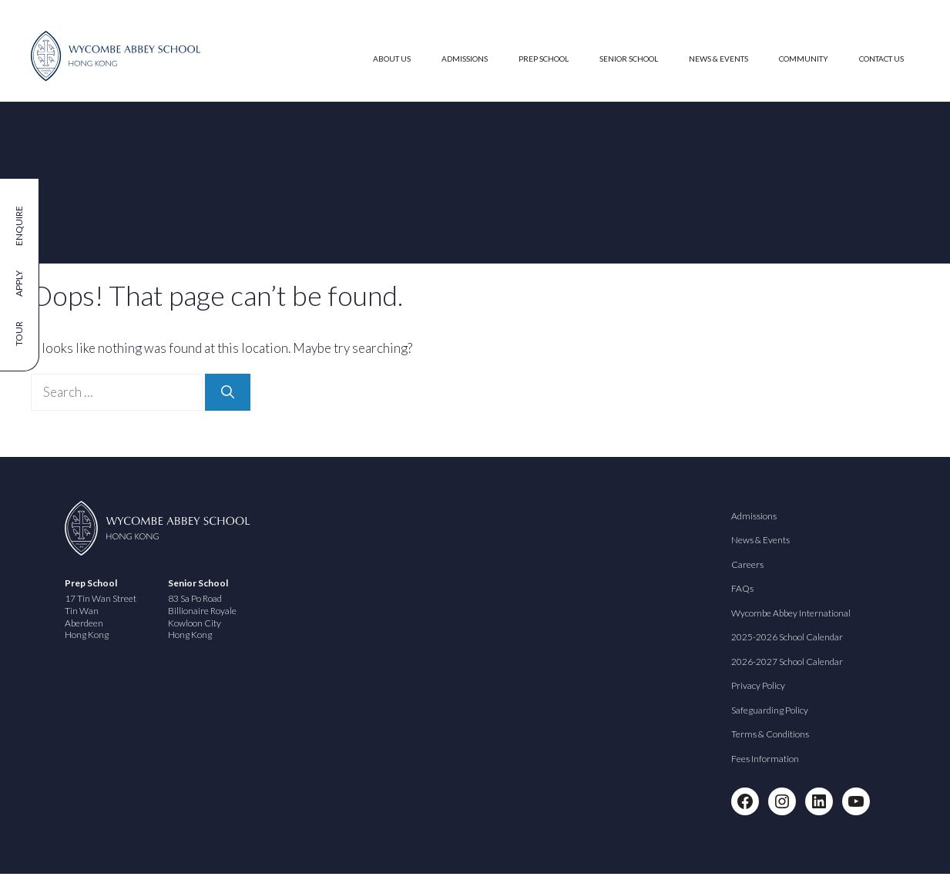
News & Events (718, 58)
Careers (747, 564)
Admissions (464, 58)
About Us (392, 58)
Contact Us (881, 58)
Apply (19, 283)
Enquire (19, 226)
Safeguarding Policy (769, 710)
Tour (19, 333)
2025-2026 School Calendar (787, 637)
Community (803, 58)
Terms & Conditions (770, 734)
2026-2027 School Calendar (787, 661)
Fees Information (765, 758)
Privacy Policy (758, 685)
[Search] (227, 392)
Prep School (544, 58)
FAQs (742, 588)
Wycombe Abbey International (791, 613)
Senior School (628, 58)
